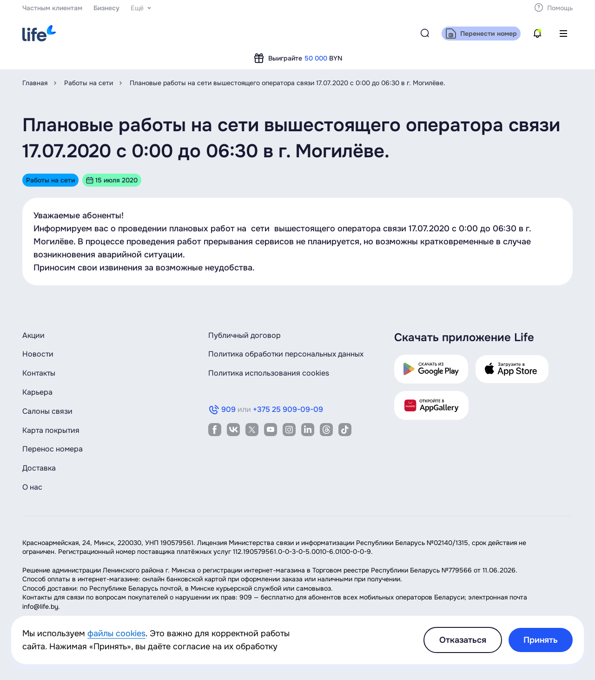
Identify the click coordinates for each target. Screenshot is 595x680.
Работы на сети (88, 83)
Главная (34, 83)
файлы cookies (116, 633)
